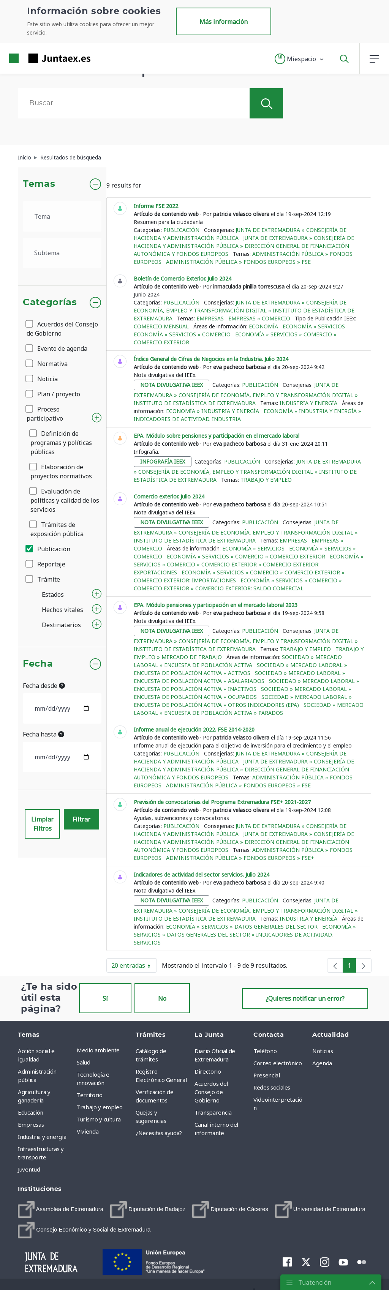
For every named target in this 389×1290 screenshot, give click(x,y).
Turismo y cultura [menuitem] (99, 1119)
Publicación (48, 549)
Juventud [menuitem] (29, 1169)
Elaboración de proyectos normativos (61, 471)
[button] (299, 59)
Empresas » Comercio (259, 318)
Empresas (210, 318)
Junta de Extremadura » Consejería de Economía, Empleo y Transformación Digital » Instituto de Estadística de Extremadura (244, 310)
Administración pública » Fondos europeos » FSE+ (240, 857)
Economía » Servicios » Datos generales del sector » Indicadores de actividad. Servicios (245, 934)
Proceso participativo (45, 414)
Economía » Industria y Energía (212, 411)
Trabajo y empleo (266, 479)
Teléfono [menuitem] (265, 1051)
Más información (223, 21)
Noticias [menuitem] (322, 1051)
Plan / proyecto (53, 394)
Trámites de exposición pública (57, 529)
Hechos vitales (62, 610)
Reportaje (46, 564)
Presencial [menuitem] (266, 1075)
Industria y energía (308, 403)
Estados (53, 594)
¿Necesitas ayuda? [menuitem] (159, 1133)
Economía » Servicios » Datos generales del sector (242, 926)
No (162, 998)
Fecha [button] (38, 664)
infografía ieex (162, 461)
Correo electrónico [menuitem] (277, 1063)
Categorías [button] (50, 302)
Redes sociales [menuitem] (271, 1087)
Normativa (47, 364)
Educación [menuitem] (30, 1112)
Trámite (43, 579)
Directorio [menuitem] (207, 1071)
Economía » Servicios (314, 326)
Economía (263, 326)
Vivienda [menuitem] (87, 1131)
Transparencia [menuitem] (212, 1112)
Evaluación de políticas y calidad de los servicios (64, 500)
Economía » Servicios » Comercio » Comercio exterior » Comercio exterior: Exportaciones (249, 564)
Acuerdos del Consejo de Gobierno (62, 328)
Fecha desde (44, 685)
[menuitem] (60, 1209)
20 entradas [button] (134, 967)
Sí (105, 998)
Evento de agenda (57, 348)
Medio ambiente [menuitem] (98, 1050)
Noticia (42, 379)
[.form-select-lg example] (62, 216)
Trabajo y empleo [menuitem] (99, 1107)
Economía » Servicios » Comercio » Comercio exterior (246, 556)
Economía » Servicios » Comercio (182, 334)
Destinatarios (61, 625)
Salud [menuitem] (83, 1062)
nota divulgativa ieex (171, 384)
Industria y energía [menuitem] (42, 1136)
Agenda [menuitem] (322, 1063)
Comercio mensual (161, 326)
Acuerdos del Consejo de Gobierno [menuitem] (211, 1092)
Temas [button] (39, 184)
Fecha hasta (43, 734)
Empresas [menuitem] (31, 1124)
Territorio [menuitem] (90, 1095)
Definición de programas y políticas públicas (61, 442)
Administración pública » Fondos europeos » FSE (238, 261)
